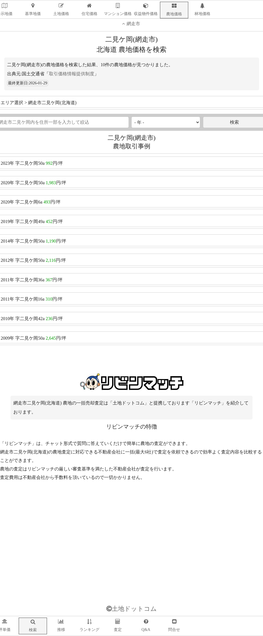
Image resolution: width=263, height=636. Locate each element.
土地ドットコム (134, 608)
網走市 (130, 23)
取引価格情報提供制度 (71, 73)
